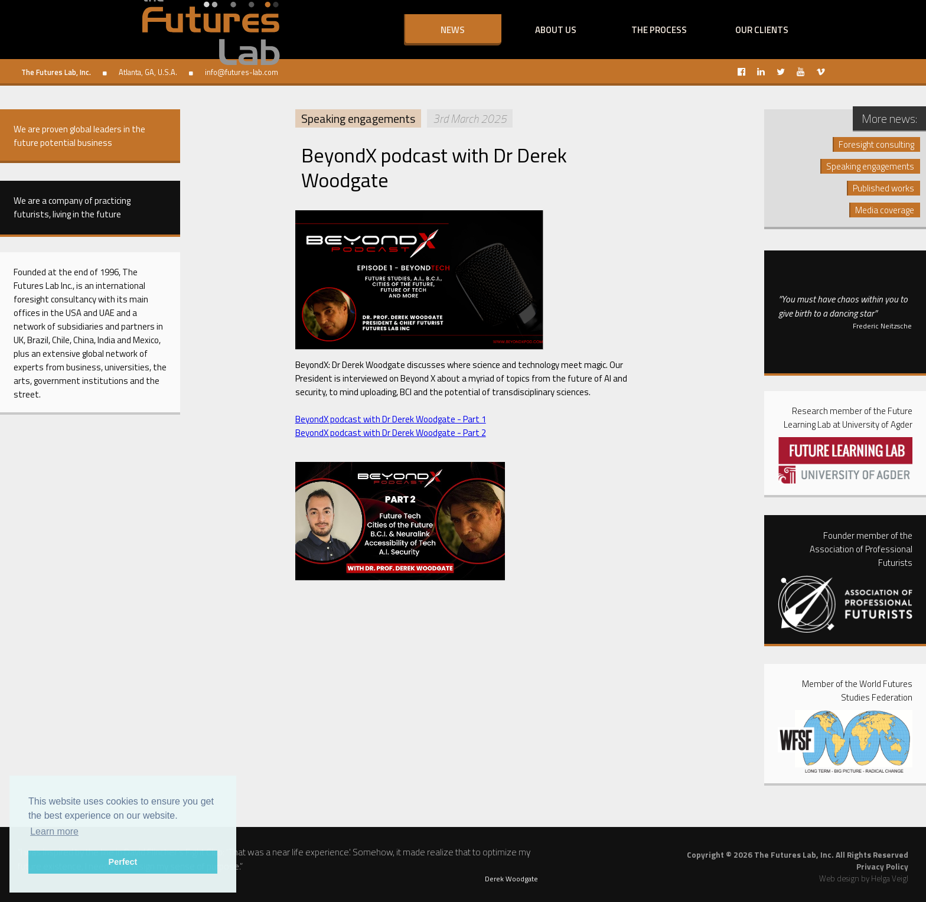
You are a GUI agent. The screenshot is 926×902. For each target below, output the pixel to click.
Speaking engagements (358, 118)
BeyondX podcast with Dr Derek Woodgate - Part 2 (390, 432)
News (453, 30)
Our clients (761, 30)
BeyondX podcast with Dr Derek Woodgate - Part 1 (390, 419)
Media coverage (884, 210)
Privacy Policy (882, 866)
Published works (883, 188)
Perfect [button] (123, 862)
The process (659, 30)
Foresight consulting (876, 144)
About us (555, 30)
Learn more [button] (54, 831)
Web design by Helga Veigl (863, 878)
